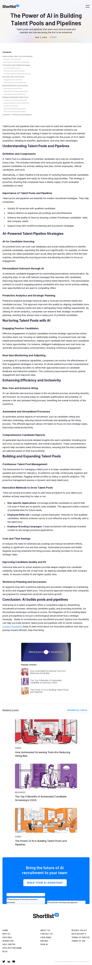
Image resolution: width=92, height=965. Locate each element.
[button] (88, 6)
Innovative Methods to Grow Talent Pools (16, 103)
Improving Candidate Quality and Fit (15, 108)
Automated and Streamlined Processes (16, 91)
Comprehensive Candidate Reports (14, 94)
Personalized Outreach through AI (14, 71)
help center (8, 944)
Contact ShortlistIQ (12, 626)
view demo (45, 937)
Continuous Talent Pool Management (15, 100)
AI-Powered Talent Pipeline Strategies (16, 65)
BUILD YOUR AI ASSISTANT (45, 883)
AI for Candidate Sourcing (12, 68)
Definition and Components (12, 59)
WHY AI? (6, 934)
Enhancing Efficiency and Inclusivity (15, 86)
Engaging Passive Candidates (13, 79)
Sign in (44, 944)
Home (5, 930)
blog (5, 951)
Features (7, 937)
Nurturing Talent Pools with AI (13, 77)
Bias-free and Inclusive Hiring (13, 88)
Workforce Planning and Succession (15, 111)
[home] (11, 6)
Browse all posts (77, 710)
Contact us (46, 934)
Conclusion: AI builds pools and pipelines (17, 115)
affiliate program (12, 948)
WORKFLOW (8, 941)
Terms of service (81, 937)
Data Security (79, 934)
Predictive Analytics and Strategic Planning (17, 73)
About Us (45, 930)
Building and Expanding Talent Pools (15, 97)
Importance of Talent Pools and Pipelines (16, 62)
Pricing (44, 941)
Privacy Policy (79, 930)
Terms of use (78, 941)
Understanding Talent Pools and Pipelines (17, 56)
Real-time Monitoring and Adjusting (15, 82)
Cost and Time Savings (11, 106)
